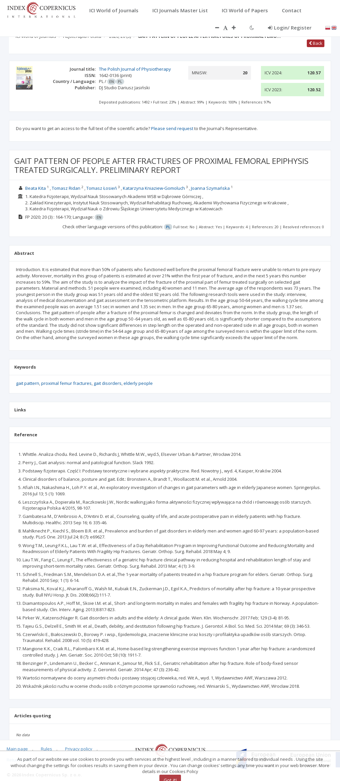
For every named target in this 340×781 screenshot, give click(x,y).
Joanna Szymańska (210, 188)
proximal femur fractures (66, 383)
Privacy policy (78, 749)
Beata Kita (35, 188)
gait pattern (27, 383)
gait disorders (108, 383)
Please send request (172, 128)
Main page (17, 749)
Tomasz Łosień (101, 188)
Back (315, 43)
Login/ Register (289, 27)
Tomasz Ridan (66, 188)
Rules (46, 749)
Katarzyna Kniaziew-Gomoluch (154, 188)
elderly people (138, 383)
